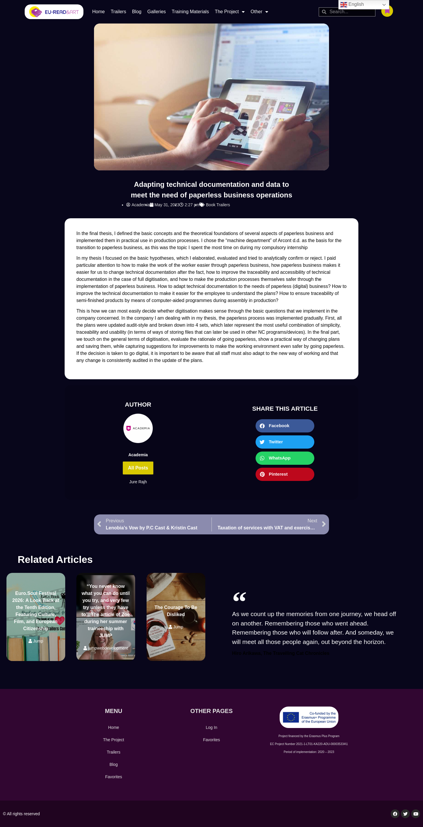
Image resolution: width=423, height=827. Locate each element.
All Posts (138, 467)
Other (259, 12)
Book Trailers (218, 204)
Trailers (118, 11)
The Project (230, 12)
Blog (136, 11)
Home (98, 11)
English (352, 4)
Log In (211, 727)
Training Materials (190, 11)
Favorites (113, 776)
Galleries (156, 11)
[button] (285, 425)
